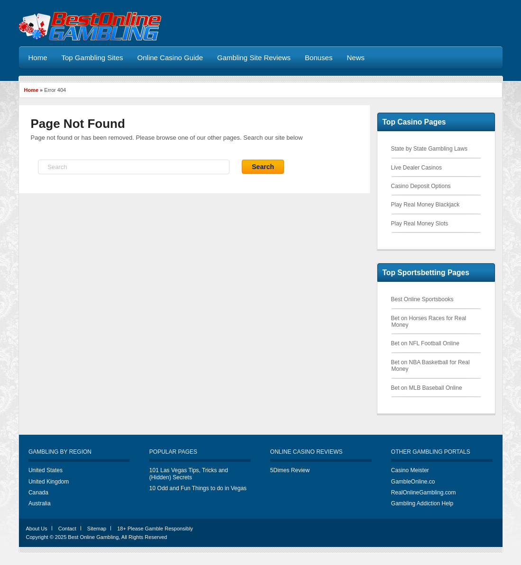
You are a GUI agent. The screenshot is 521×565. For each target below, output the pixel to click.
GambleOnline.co (413, 481)
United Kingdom (48, 481)
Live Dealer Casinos (416, 167)
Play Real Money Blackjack (425, 204)
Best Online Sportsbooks (422, 299)
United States (45, 470)
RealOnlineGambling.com (423, 492)
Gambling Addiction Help (422, 503)
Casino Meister (410, 470)
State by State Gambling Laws (429, 148)
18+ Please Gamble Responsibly (155, 528)
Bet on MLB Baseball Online (426, 388)
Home (31, 90)
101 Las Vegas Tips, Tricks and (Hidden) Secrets (188, 473)
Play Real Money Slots (419, 223)
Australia (39, 503)
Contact (67, 528)
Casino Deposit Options (421, 186)
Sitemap (96, 528)
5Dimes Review (290, 470)
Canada (38, 492)
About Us (36, 528)
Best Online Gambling (93, 537)
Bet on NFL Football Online (425, 343)
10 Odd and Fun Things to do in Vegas (198, 488)
